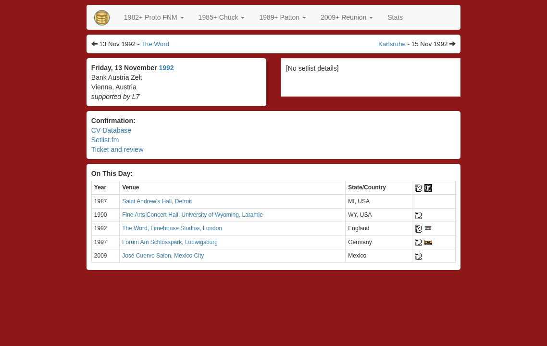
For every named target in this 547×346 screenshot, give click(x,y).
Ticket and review (117, 149)
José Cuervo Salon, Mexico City (163, 255)
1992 (166, 68)
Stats (395, 17)
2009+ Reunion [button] (347, 17)
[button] (154, 17)
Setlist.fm (105, 140)
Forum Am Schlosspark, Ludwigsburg (170, 242)
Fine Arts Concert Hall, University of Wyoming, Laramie (192, 214)
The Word (155, 44)
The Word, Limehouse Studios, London (172, 228)
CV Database (111, 130)
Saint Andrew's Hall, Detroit (157, 201)
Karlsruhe (392, 44)
